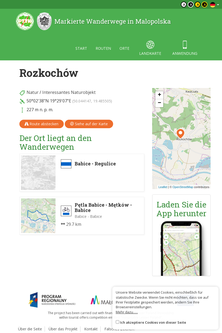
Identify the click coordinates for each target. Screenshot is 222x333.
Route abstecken (41, 123)
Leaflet (163, 187)
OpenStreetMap (183, 187)
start (81, 48)
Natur (33, 92)
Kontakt (91, 328)
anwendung (184, 48)
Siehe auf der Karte (89, 123)
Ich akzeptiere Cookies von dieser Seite (153, 322)
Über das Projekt (63, 328)
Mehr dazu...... (127, 312)
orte (124, 48)
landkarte (150, 48)
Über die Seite (30, 328)
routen (103, 48)
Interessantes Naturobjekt (69, 92)
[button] (180, 133)
